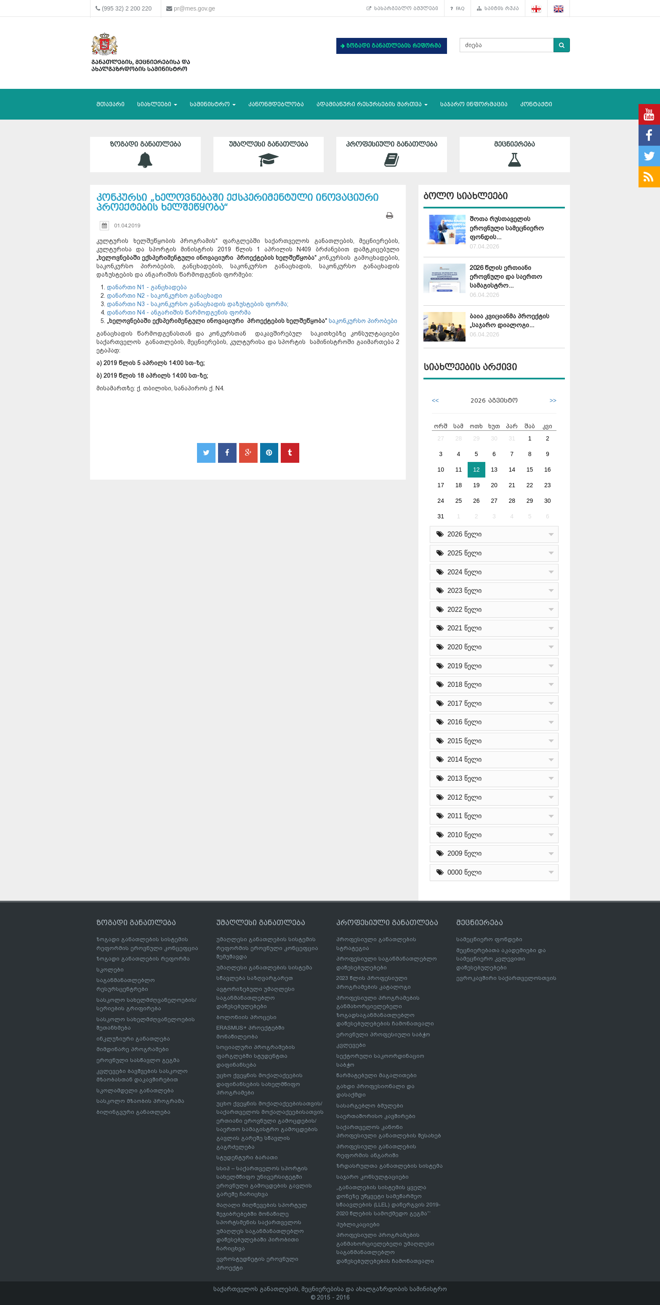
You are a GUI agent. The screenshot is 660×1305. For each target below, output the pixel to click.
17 (440, 485)
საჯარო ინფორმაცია (474, 104)
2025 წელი (459, 553)
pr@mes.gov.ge (194, 8)
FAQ (457, 8)
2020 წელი (459, 647)
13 (494, 469)
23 (547, 485)
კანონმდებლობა (276, 104)
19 (476, 485)
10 (440, 469)
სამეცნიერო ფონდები (489, 939)
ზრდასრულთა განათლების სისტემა (389, 1166)
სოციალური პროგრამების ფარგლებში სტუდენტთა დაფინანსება (255, 1055)
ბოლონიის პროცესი (246, 1017)
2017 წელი (459, 703)
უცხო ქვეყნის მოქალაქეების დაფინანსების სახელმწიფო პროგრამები (259, 1084)
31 (511, 438)
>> (553, 400)
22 (530, 485)
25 (458, 500)
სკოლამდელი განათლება (135, 1090)
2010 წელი (459, 834)
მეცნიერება (515, 154)
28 (458, 438)
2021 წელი (459, 628)
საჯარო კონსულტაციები (372, 1177)
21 (511, 485)
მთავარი (110, 104)
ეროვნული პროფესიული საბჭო (383, 1034)
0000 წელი (459, 872)
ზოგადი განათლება (145, 154)
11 (458, 469)
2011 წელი (459, 815)
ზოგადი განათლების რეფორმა (143, 958)
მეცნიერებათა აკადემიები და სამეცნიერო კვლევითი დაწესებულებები (501, 959)
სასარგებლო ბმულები (402, 8)
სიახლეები (157, 104)
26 (476, 500)
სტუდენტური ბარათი (247, 1157)
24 (440, 500)
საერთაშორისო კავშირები (375, 1116)
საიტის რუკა (498, 8)
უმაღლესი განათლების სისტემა (264, 967)
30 (494, 438)
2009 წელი (459, 853)
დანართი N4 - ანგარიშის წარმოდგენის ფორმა (179, 312)
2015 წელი (459, 741)
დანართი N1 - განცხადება (147, 287)
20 (494, 485)
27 (440, 438)
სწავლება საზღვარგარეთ (254, 978)
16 (547, 469)
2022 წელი (459, 609)
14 (511, 469)
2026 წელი (459, 534)
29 (476, 438)
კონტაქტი (536, 104)
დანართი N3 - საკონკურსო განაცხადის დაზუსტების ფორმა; (197, 304)
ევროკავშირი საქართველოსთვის (506, 978)
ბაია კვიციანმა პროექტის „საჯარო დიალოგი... (509, 320)
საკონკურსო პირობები (362, 321)
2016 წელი (459, 722)
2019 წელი (459, 666)
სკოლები (110, 969)
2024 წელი (459, 572)
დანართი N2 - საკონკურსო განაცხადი (164, 295)
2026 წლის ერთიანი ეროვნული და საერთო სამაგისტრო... (506, 277)
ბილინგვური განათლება (133, 1112)
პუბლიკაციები (358, 1224)
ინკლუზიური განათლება (133, 1038)
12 (476, 469)
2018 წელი (459, 684)
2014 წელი (459, 759)
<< (435, 400)
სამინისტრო (213, 104)
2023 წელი (459, 590)
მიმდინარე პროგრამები (132, 1049)
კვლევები (351, 1045)
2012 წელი (459, 797)
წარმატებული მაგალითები (376, 1075)
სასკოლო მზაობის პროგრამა (140, 1101)
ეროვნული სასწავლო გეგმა (138, 1060)
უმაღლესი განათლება (269, 154)
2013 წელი (459, 778)
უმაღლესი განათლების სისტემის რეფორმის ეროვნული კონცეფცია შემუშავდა (267, 948)
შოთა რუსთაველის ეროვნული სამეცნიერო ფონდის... (507, 228)
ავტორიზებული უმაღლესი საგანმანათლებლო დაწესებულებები (255, 997)
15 (530, 469)
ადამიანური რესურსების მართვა (372, 104)
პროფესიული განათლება (392, 154)
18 (458, 485)
